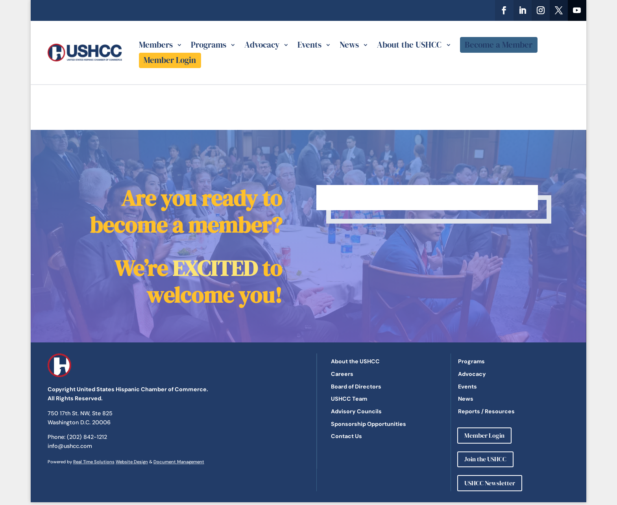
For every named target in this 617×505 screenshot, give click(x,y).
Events (309, 44)
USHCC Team (349, 398)
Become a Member (498, 44)
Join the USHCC (485, 459)
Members (156, 44)
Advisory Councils (356, 411)
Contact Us (346, 436)
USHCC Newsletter (489, 483)
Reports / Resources (486, 411)
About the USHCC (409, 44)
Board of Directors (356, 386)
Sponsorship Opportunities (368, 423)
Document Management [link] (178, 461)
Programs (208, 44)
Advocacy (261, 44)
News (349, 44)
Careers (342, 373)
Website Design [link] (132, 461)
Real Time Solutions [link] (94, 461)
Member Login (170, 60)
